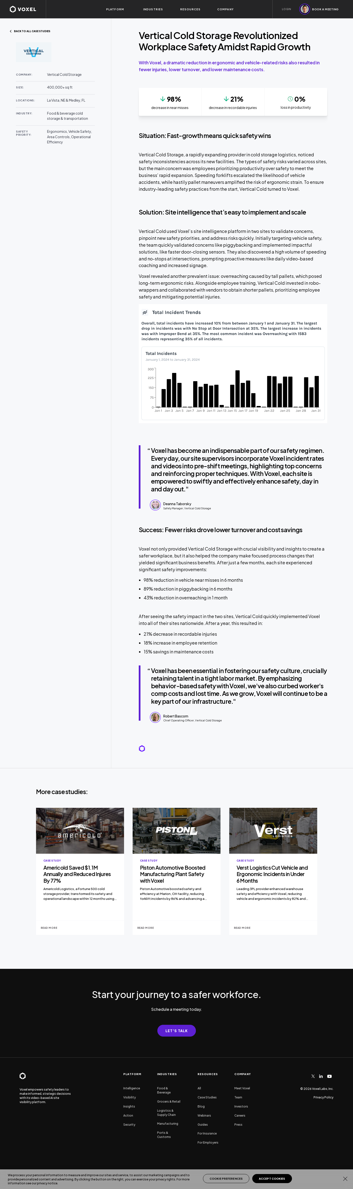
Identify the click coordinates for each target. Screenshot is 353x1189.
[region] (176, 1179)
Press (238, 1124)
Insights (129, 1106)
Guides (203, 1124)
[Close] (345, 1178)
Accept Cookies (272, 1178)
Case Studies (207, 1097)
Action (128, 1115)
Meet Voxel (242, 1088)
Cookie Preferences (226, 1178)
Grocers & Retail (168, 1101)
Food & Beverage (164, 1090)
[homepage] (28, 9)
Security (129, 1124)
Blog (201, 1106)
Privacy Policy (323, 1097)
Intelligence (131, 1088)
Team (238, 1097)
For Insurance (207, 1133)
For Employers (208, 1142)
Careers (239, 1115)
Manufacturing (167, 1123)
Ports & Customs (164, 1135)
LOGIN (286, 9)
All (199, 1088)
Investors (241, 1106)
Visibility (129, 1097)
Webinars (204, 1115)
